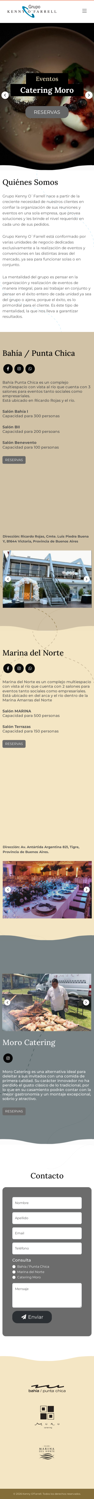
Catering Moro (29, 1298)
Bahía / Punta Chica (33, 1287)
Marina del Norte (30, 1292)
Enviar (32, 1337)
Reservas (47, 115)
